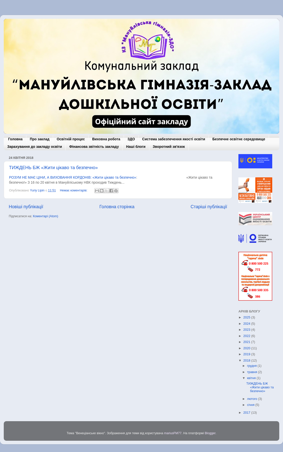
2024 (247, 323)
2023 (247, 329)
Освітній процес (71, 139)
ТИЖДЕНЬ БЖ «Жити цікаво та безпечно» (53, 167)
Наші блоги (135, 147)
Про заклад (39, 139)
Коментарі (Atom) (45, 216)
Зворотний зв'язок (169, 147)
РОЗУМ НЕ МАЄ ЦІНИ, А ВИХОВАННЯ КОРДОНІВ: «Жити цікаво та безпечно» (72, 177)
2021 (247, 342)
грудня (252, 366)
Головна (15, 139)
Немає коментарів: (74, 190)
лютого (252, 399)
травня (252, 372)
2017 (247, 412)
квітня (252, 378)
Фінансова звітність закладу (94, 147)
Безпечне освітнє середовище (238, 139)
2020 (247, 348)
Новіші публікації (26, 206)
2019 (247, 354)
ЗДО (131, 139)
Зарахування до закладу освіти (34, 147)
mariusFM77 (173, 433)
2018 (247, 360)
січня (251, 405)
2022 (247, 336)
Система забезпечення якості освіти (173, 139)
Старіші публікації (209, 206)
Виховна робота (106, 139)
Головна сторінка (116, 206)
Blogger (210, 433)
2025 (247, 317)
